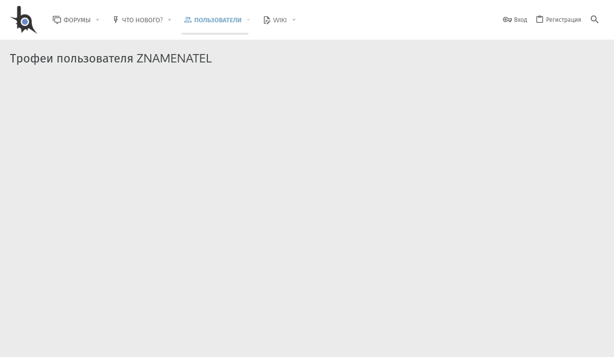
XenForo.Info (73, 323)
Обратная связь (371, 343)
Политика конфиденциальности (503, 343)
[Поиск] (594, 20)
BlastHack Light (55, 343)
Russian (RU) (110, 343)
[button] (104, 20)
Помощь (564, 343)
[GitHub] (592, 319)
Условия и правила (425, 343)
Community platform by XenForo (91, 315)
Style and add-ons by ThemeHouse (224, 315)
